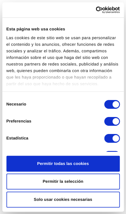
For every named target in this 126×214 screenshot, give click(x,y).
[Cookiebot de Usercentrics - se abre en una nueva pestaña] (96, 9)
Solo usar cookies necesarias (63, 199)
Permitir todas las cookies (63, 163)
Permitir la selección (63, 181)
